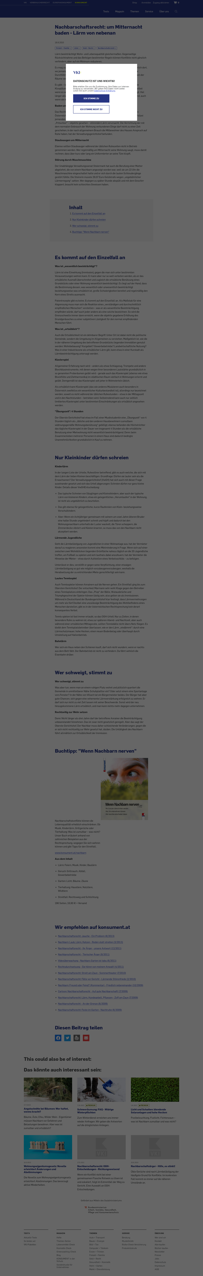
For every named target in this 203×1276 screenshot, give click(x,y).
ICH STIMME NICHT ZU (91, 109)
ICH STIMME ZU (91, 98)
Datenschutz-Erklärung (104, 90)
